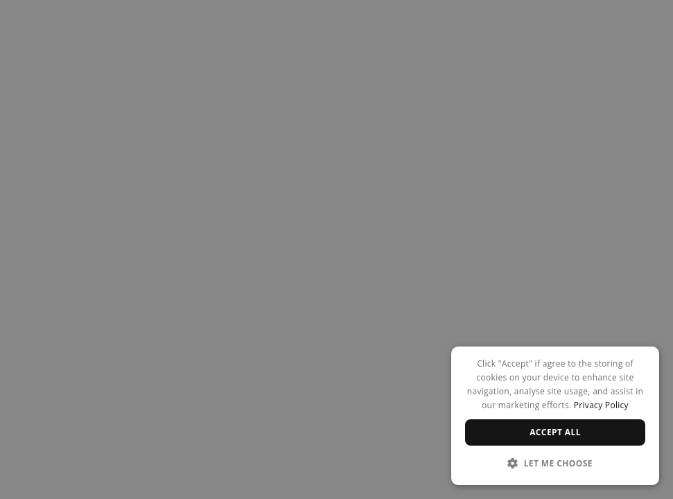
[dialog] (555, 416)
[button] (555, 463)
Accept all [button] (555, 432)
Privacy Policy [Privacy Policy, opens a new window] (601, 405)
